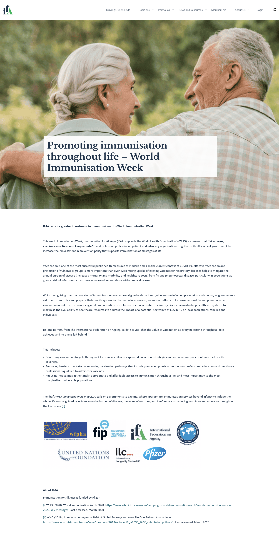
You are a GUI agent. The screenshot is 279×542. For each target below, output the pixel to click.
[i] (94, 246)
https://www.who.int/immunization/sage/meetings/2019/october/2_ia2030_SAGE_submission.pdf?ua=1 (108, 522)
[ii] (63, 406)
